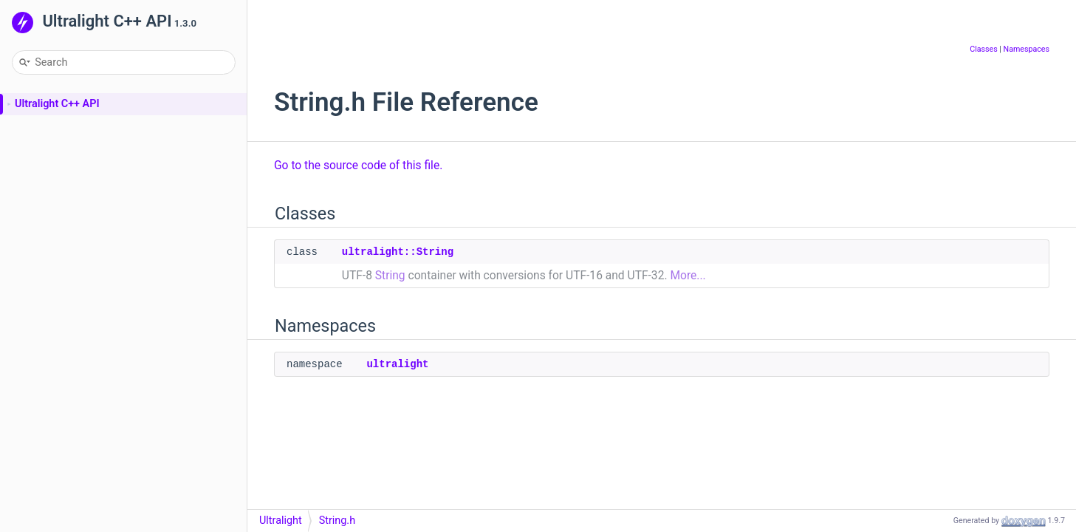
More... (687, 275)
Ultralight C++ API (57, 104)
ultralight (397, 364)
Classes (983, 49)
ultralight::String (397, 252)
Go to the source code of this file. (358, 165)
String (390, 275)
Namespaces (1026, 49)
